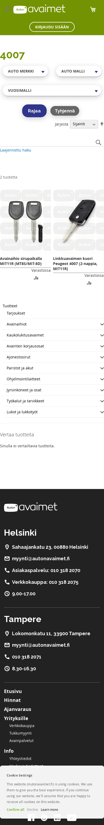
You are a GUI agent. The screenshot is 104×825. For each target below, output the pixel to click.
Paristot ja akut (20, 367)
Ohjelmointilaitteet (23, 378)
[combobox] (25, 71)
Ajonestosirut (18, 356)
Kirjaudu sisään (52, 26)
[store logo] (39, 9)
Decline (32, 809)
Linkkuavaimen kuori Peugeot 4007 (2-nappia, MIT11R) (75, 263)
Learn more (49, 809)
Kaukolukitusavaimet (25, 335)
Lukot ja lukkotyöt (22, 411)
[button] (36, 277)
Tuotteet (10, 305)
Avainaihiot (17, 324)
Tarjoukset (16, 313)
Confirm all (15, 809)
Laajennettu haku (15, 150)
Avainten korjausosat (25, 346)
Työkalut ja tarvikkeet (25, 400)
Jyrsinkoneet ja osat (24, 389)
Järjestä (61, 123)
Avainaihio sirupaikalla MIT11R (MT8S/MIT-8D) (21, 261)
